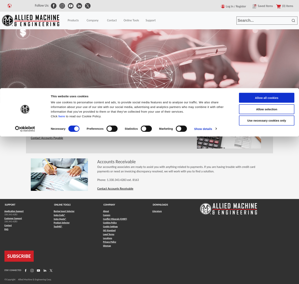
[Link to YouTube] (38, 270)
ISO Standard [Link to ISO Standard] (109, 230)
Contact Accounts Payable (47, 138)
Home (5, 100)
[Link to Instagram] (31, 270)
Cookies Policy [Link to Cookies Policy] (110, 222)
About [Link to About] (106, 211)
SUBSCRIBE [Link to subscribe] (19, 256)
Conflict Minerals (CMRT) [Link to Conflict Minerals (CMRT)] (115, 219)
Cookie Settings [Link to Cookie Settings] (110, 226)
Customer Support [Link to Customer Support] (13, 218)
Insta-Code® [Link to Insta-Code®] (59, 215)
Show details (203, 40)
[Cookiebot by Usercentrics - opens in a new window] (25, 41)
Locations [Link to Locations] (107, 238)
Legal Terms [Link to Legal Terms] (108, 234)
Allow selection (266, 21)
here (61, 28)
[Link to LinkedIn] (44, 270)
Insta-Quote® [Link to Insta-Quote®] (60, 219)
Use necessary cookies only (266, 32)
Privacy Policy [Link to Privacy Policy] (109, 242)
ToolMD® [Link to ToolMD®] (58, 226)
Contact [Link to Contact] (8, 225)
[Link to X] (50, 270)
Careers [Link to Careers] (106, 215)
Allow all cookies (266, 9)
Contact (19, 100)
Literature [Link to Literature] (157, 211)
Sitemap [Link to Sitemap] (107, 245)
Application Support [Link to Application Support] (14, 211)
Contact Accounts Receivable (115, 188)
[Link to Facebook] (25, 270)
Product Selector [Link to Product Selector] (62, 222)
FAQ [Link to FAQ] (6, 229)
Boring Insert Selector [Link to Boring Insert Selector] (64, 211)
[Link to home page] (228, 207)
